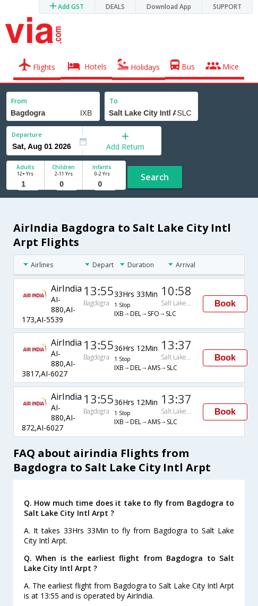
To (113, 101)
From (19, 101)
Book (225, 303)
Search (155, 177)
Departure (27, 134)
